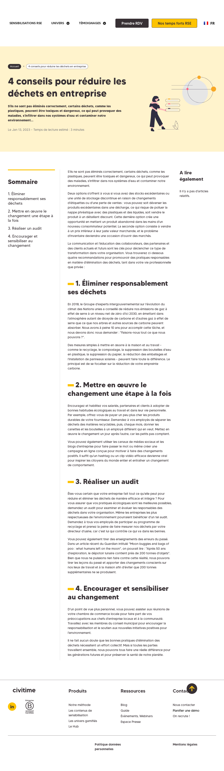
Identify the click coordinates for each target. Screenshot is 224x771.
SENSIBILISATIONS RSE (25, 23)
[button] (60, 23)
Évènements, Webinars (137, 716)
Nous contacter (184, 705)
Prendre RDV (132, 23)
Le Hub (74, 726)
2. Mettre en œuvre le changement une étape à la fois (30, 216)
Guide (125, 711)
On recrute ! (181, 716)
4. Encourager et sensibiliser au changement (23, 241)
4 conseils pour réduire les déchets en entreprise (57, 66)
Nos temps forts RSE (174, 23)
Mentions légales (185, 744)
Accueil (14, 66)
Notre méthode (80, 705)
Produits (78, 691)
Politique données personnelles (108, 746)
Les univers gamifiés (83, 721)
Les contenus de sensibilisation (80, 713)
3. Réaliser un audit (25, 228)
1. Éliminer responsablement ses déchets (27, 198)
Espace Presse (131, 722)
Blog (124, 705)
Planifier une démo (186, 711)
